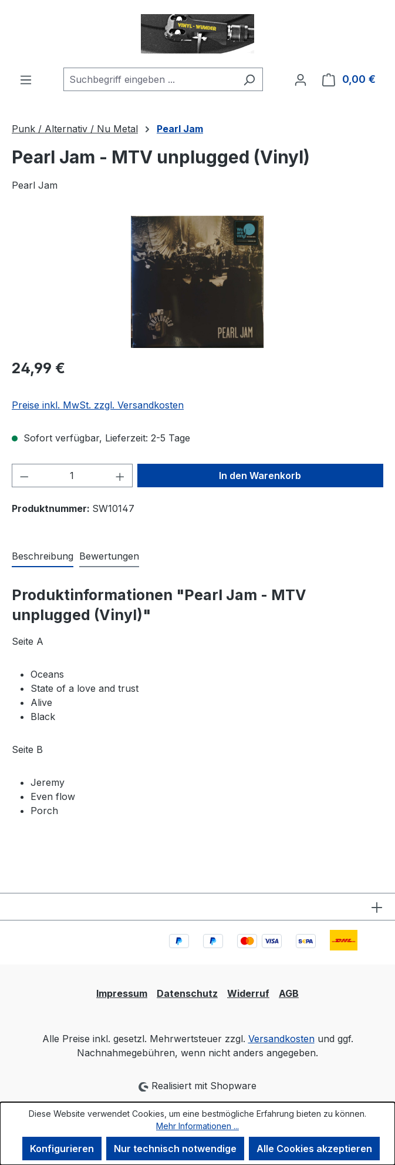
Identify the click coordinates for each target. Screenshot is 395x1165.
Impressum (121, 993)
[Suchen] (249, 79)
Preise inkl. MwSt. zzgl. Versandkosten (98, 405)
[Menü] (26, 79)
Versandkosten (281, 1039)
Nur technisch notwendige (175, 1148)
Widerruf (248, 993)
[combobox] (149, 79)
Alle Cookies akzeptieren (314, 1148)
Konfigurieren (62, 1148)
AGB (289, 993)
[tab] (42, 556)
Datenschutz (187, 993)
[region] (197, 282)
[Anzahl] (72, 475)
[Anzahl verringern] (24, 475)
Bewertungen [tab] (109, 556)
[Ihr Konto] (300, 79)
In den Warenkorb (260, 475)
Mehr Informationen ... (197, 1126)
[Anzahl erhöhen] (120, 475)
